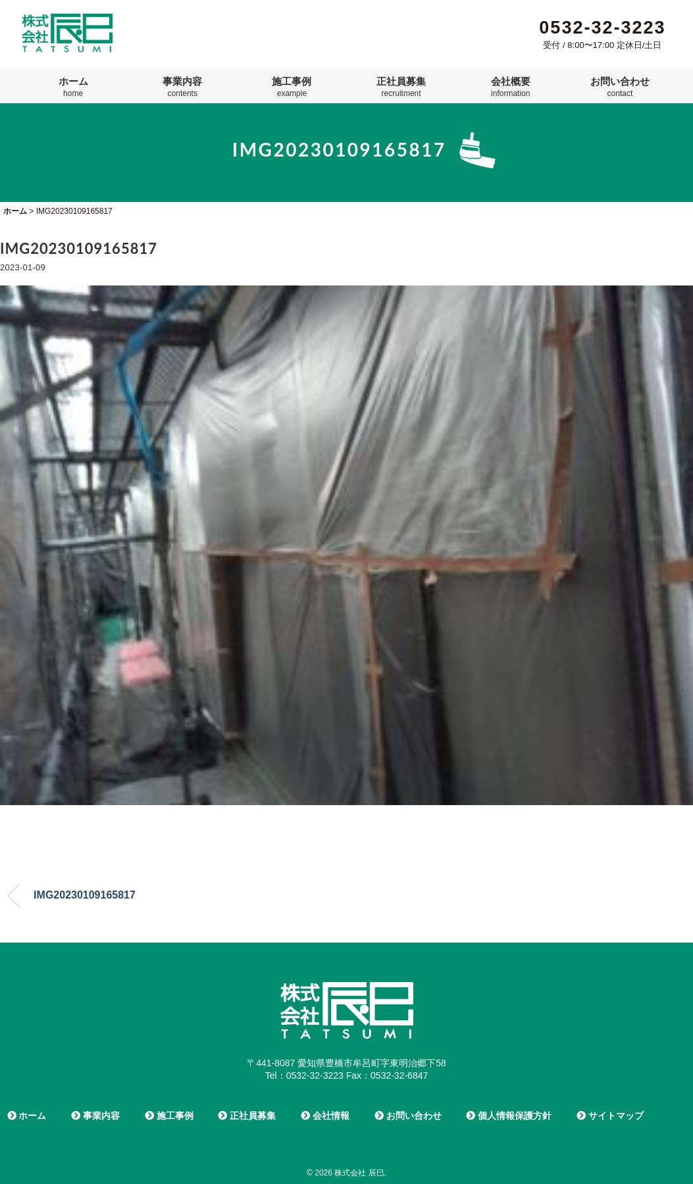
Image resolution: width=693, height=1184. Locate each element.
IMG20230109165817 (85, 894)
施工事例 (291, 87)
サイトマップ (610, 1115)
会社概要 (510, 87)
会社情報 (325, 1115)
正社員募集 (401, 87)
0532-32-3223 (602, 27)
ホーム (73, 87)
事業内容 (182, 87)
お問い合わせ (620, 87)
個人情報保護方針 (509, 1115)
